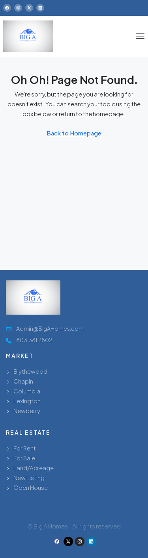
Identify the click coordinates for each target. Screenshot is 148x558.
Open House (30, 487)
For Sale (24, 458)
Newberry (26, 410)
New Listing (29, 477)
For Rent (24, 448)
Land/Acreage (33, 467)
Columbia (26, 391)
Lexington (27, 400)
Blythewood (30, 371)
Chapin (23, 381)
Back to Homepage (74, 133)
